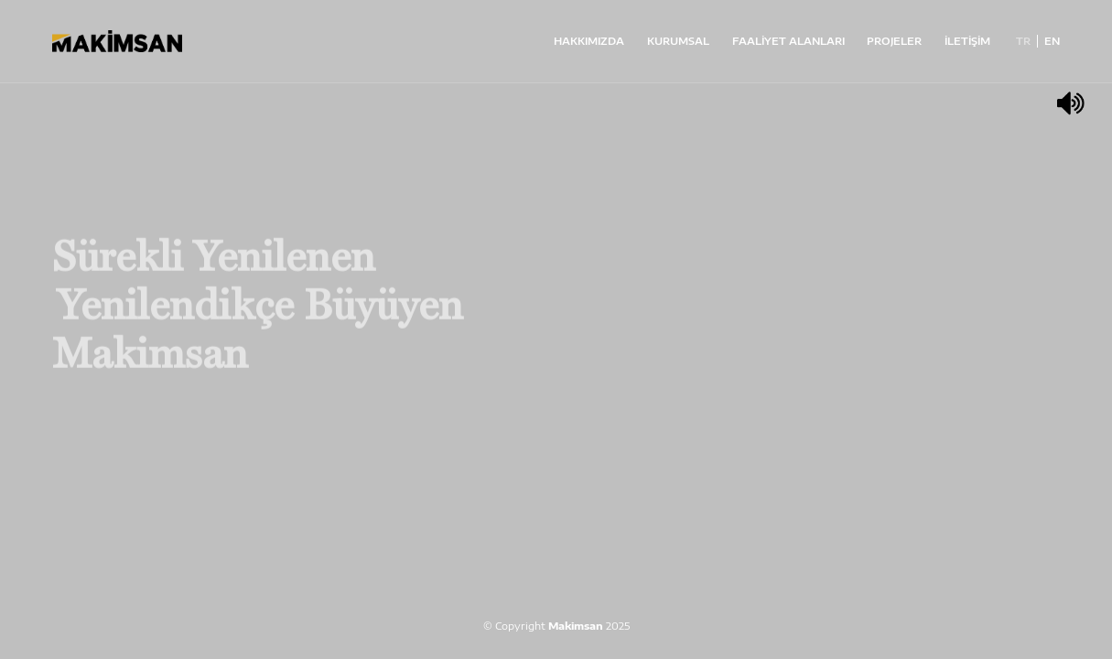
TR (1023, 41)
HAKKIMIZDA (589, 41)
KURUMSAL (678, 41)
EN (1052, 41)
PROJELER (894, 41)
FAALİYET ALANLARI (788, 41)
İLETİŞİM (967, 41)
